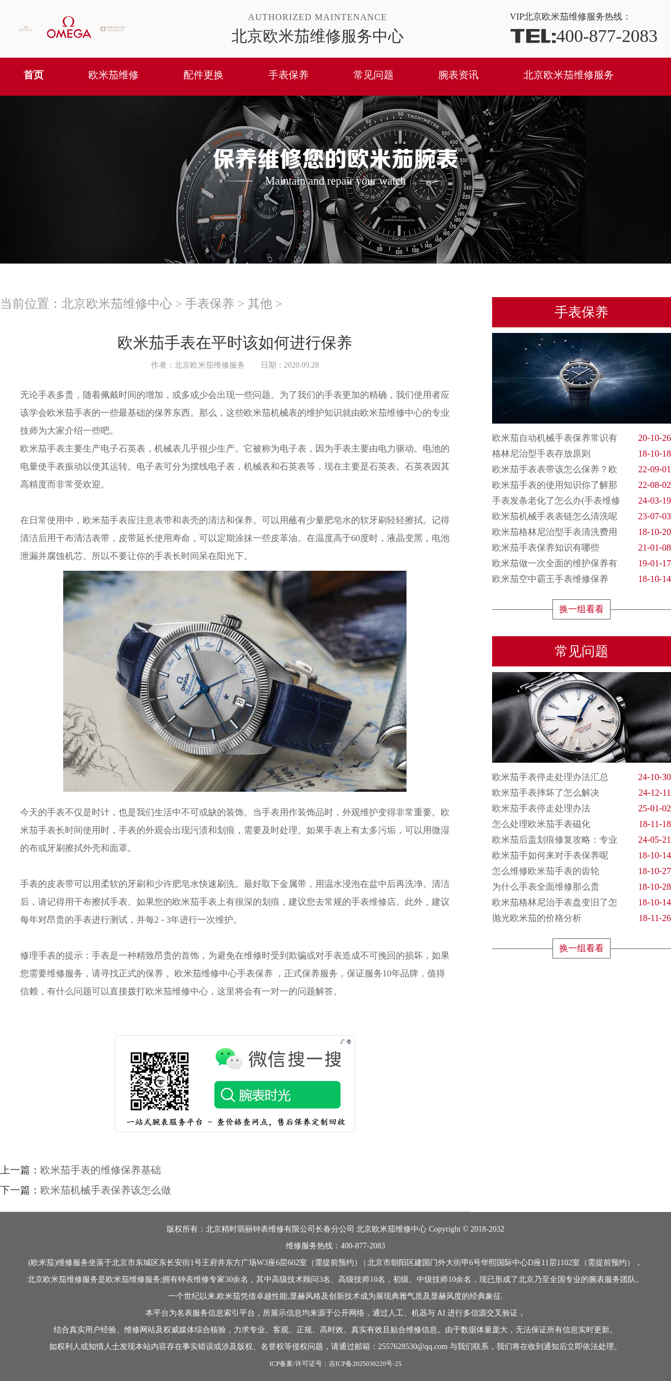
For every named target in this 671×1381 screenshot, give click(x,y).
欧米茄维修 (113, 75)
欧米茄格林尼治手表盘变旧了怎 (581, 902)
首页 (33, 75)
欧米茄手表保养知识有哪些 (581, 548)
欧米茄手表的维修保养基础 (100, 1170)
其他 (260, 304)
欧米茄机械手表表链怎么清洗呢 (581, 516)
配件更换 (203, 75)
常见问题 (373, 75)
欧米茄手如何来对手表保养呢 (581, 855)
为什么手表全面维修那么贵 (581, 887)
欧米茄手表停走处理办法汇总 (581, 777)
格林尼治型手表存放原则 (581, 454)
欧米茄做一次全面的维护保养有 (581, 563)
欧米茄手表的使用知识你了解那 (581, 485)
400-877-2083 (584, 35)
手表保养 (288, 75)
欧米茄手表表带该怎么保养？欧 (581, 469)
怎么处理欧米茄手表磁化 (581, 824)
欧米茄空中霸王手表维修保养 (581, 579)
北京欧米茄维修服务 (568, 75)
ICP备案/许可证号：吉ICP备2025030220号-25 (336, 1364)
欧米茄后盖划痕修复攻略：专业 (581, 840)
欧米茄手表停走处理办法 (581, 808)
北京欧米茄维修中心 (117, 304)
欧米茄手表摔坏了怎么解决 (581, 793)
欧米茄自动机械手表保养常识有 (581, 438)
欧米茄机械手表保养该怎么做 (105, 1190)
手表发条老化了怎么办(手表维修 (581, 501)
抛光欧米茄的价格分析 (581, 918)
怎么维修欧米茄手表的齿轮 (581, 871)
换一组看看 (581, 609)
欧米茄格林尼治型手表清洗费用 (581, 532)
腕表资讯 (458, 75)
